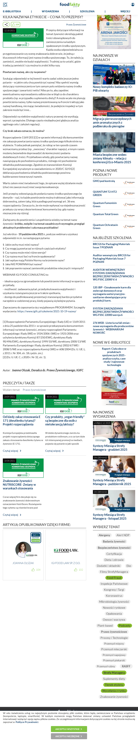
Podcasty (125, 625)
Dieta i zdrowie (114, 559)
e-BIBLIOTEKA (12, 11)
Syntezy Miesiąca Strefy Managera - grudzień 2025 (110, 447)
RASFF (126, 666)
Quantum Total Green (105, 214)
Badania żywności (114, 541)
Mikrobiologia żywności (114, 601)
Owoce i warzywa (114, 619)
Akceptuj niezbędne (67, 736)
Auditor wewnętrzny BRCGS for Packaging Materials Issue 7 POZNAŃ (112, 258)
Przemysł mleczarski (114, 649)
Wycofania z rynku (114, 690)
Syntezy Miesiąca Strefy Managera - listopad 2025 (110, 516)
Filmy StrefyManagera (114, 571)
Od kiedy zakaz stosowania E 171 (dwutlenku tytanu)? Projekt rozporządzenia (21, 420)
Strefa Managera (114, 672)
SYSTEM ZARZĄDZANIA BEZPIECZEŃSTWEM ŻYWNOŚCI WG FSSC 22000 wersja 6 (113, 312)
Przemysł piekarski (114, 660)
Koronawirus (114, 595)
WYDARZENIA (50, 11)
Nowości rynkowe (114, 607)
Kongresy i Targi (114, 589)
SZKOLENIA (87, 11)
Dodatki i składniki (108, 565)
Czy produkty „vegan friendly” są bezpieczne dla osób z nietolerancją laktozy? (65, 420)
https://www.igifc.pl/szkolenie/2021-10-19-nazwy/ (46, 311)
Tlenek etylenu (114, 684)
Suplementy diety (114, 678)
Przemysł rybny (106, 666)
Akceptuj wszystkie (67, 729)
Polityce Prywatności (27, 722)
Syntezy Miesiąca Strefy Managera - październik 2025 (112, 482)
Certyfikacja (114, 553)
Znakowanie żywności (114, 696)
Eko (129, 565)
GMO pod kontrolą (104, 181)
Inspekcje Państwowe (114, 583)
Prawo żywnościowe (34, 389)
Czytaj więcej (10, 450)
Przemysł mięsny (114, 643)
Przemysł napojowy (114, 655)
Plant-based (105, 625)
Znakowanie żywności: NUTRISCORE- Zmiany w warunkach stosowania (19, 484)
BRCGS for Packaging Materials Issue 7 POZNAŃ (111, 245)
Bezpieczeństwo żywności (114, 547)
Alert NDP (123, 535)
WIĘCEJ (125, 11)
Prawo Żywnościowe (76, 24)
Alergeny (104, 535)
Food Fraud (114, 577)
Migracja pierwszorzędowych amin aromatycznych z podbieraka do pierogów (112, 122)
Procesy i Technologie (114, 637)
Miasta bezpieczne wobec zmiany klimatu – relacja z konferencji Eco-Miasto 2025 (112, 158)
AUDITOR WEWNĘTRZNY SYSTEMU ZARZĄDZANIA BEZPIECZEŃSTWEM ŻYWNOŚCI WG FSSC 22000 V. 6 (113, 274)
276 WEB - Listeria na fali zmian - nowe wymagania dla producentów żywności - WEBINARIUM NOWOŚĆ (113, 327)
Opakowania (114, 613)
